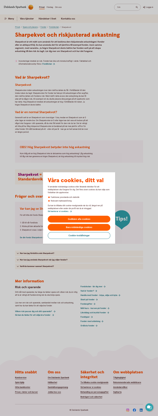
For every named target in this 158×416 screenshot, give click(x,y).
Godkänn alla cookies (79, 219)
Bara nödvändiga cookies (79, 227)
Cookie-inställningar (79, 235)
